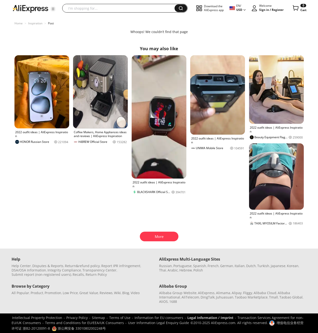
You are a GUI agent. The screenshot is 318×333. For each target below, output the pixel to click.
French (213, 266)
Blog (125, 293)
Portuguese (182, 266)
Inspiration (35, 23)
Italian (240, 266)
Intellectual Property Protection (37, 317)
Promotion (53, 293)
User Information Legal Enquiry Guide (158, 322)
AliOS (163, 301)
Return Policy (96, 274)
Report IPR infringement (120, 266)
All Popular (20, 293)
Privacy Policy (77, 317)
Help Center (21, 266)
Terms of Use (119, 317)
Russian (165, 266)
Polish (198, 270)
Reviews (106, 293)
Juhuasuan (224, 297)
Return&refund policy (82, 266)
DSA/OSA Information (29, 270)
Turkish (263, 266)
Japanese (278, 266)
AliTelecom (190, 297)
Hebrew (185, 270)
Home (18, 23)
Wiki (117, 293)
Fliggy (247, 293)
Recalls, (79, 274)
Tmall (273, 297)
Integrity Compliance (64, 270)
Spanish (199, 266)
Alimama (223, 293)
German (226, 266)
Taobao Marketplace (251, 297)
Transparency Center (99, 270)
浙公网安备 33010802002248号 (79, 328)
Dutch (251, 266)
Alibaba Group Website (177, 293)
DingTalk (208, 297)
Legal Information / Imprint (210, 317)
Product (37, 293)
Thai (162, 270)
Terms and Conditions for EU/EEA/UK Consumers (84, 322)
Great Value (88, 293)
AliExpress (206, 293)
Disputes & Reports (47, 266)
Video (135, 293)
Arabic (173, 270)
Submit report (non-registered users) (41, 274)
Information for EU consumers (159, 317)
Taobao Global (291, 297)
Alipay (237, 293)
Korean (292, 266)
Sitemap (98, 317)
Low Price (70, 293)
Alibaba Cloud (265, 293)
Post (51, 23)
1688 (173, 301)
